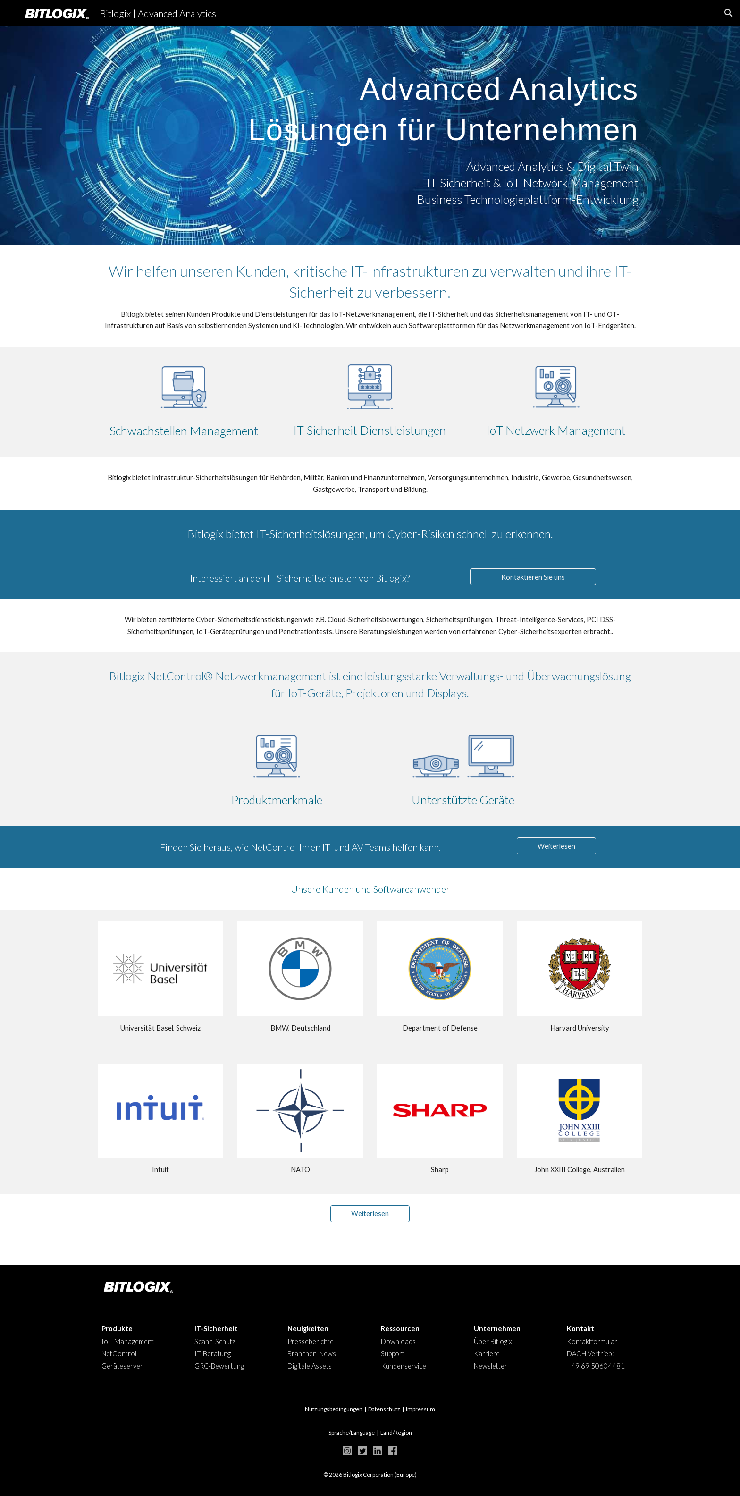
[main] (370, 105)
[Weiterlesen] (556, 846)
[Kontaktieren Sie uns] (533, 577)
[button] (728, 13)
